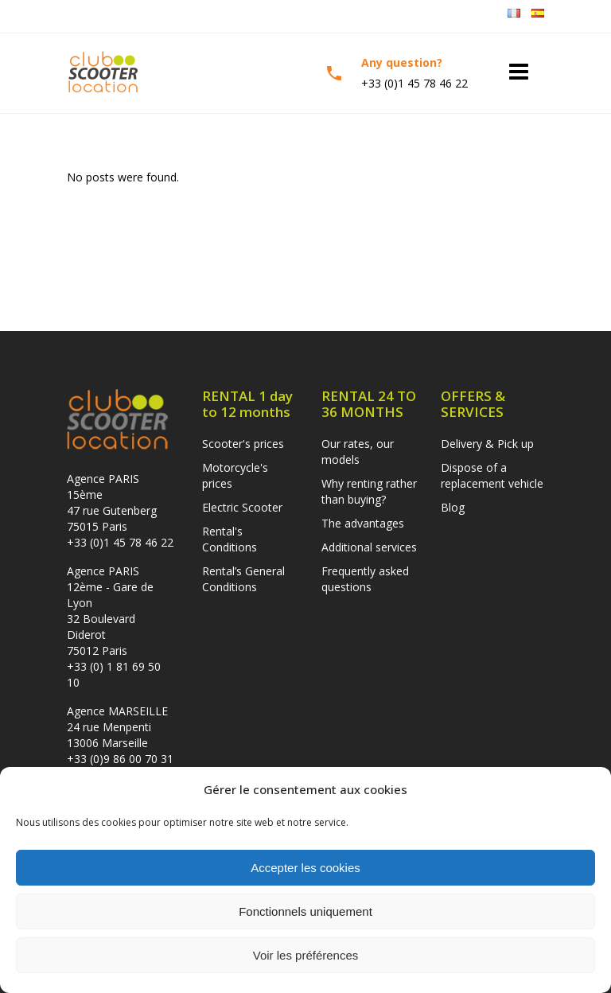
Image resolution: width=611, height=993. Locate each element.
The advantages (362, 523)
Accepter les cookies (305, 867)
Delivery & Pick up (487, 443)
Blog (453, 507)
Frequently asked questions (365, 578)
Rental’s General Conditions (243, 578)
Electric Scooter (242, 507)
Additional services (369, 547)
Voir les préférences (306, 955)
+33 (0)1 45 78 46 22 (120, 542)
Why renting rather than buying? (369, 491)
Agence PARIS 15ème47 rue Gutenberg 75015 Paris (112, 502)
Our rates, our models (357, 451)
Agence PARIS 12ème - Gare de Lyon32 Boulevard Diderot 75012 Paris (110, 610)
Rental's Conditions (229, 539)
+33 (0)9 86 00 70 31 (120, 758)
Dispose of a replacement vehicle (492, 475)
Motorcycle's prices (235, 475)
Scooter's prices (243, 443)
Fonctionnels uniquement (305, 911)
